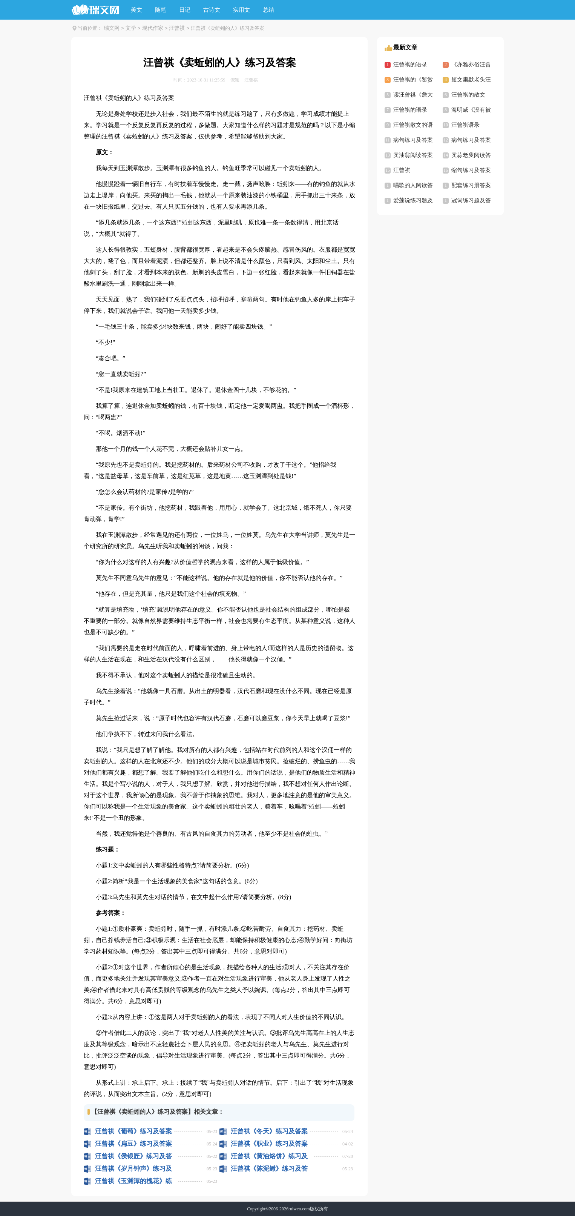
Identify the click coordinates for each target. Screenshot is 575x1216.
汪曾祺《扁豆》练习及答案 (133, 1143)
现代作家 (152, 28)
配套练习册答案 (471, 185)
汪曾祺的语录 (410, 64)
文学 (131, 28)
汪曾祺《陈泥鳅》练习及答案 (269, 1168)
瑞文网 (112, 28)
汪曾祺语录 (465, 125)
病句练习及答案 (413, 140)
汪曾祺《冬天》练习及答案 (269, 1131)
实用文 (241, 10)
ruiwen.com (299, 1208)
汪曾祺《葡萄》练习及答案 (133, 1131)
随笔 (160, 10)
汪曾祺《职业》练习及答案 (269, 1143)
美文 (136, 10)
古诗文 (211, 10)
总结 (268, 10)
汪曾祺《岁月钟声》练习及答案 (133, 1168)
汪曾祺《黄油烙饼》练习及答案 (269, 1156)
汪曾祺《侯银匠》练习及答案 (133, 1156)
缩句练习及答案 (471, 170)
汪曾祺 (177, 28)
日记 (184, 10)
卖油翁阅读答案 (413, 155)
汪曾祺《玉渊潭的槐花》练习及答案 (133, 1181)
